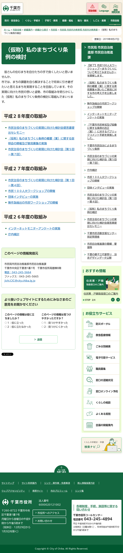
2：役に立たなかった (19, 327)
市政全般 (17, 30)
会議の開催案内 (104, 425)
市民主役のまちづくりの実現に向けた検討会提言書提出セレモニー (102, 222)
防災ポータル (103, 324)
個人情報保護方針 (86, 483)
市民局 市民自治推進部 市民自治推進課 (79, 30)
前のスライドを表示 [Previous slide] (113, 299)
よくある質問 (103, 414)
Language (104, 11)
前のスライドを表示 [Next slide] (118, 299)
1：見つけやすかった (56, 323)
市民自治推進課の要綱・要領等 (102, 245)
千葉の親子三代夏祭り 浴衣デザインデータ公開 (102, 256)
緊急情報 (92, 11)
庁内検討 (13, 234)
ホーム (7, 30)
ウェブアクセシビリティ (13, 491)
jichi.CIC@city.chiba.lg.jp (19, 280)
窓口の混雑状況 (104, 380)
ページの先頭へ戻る (61, 471)
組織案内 (28, 30)
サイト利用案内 (29, 483)
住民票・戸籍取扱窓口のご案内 (101, 293)
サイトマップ (8, 483)
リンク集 (79, 491)
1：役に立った (15, 323)
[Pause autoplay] (86, 299)
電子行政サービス (105, 357)
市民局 (54, 30)
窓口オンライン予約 (107, 391)
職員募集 (101, 369)
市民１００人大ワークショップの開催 (31, 191)
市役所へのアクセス (49, 513)
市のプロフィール (59, 491)
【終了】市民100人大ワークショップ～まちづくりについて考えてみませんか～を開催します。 (102, 70)
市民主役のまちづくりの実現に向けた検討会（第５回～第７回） (102, 159)
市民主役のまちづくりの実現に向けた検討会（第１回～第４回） (102, 198)
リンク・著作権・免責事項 (57, 483)
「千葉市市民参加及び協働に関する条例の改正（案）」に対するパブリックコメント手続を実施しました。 (102, 131)
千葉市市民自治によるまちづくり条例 (102, 147)
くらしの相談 (103, 402)
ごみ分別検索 (103, 346)
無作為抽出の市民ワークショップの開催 (33, 202)
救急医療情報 (103, 335)
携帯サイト (37, 491)
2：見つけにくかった (56, 327)
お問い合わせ (45, 521)
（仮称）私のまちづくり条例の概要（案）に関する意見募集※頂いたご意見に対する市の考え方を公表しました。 (102, 89)
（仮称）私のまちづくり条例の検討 (102, 210)
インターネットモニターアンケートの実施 (34, 228)
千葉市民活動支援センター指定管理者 (102, 235)
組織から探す (41, 30)
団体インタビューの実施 (23, 196)
